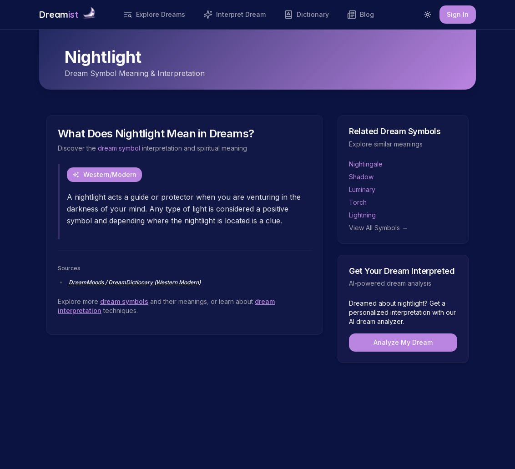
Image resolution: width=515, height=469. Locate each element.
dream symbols (124, 301)
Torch (358, 202)
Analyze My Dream (403, 342)
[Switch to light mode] (427, 14)
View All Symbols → (378, 228)
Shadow (361, 177)
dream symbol (119, 148)
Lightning (362, 215)
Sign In (458, 14)
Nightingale (366, 164)
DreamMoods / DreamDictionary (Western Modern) (135, 282)
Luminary (362, 189)
